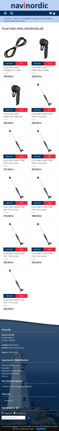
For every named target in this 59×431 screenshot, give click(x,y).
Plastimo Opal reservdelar (14, 21)
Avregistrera (21, 413)
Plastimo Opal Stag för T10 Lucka (42, 115)
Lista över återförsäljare (11, 365)
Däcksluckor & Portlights (42, 18)
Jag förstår (41, 429)
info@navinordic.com (15, 348)
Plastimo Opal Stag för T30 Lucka (42, 161)
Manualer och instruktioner (12, 371)
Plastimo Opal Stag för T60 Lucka (42, 254)
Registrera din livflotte (10, 373)
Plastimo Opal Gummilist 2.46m (12, 68)
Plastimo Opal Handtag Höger (40, 68)
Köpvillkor (6, 368)
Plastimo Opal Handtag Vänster (12, 115)
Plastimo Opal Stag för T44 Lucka (42, 208)
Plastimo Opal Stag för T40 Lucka (13, 208)
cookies (15, 426)
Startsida (7, 18)
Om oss (5, 376)
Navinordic (8, 400)
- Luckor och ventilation (22, 18)
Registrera (8, 413)
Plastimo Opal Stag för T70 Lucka (13, 301)
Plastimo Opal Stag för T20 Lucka (13, 161)
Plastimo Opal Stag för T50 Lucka (13, 254)
